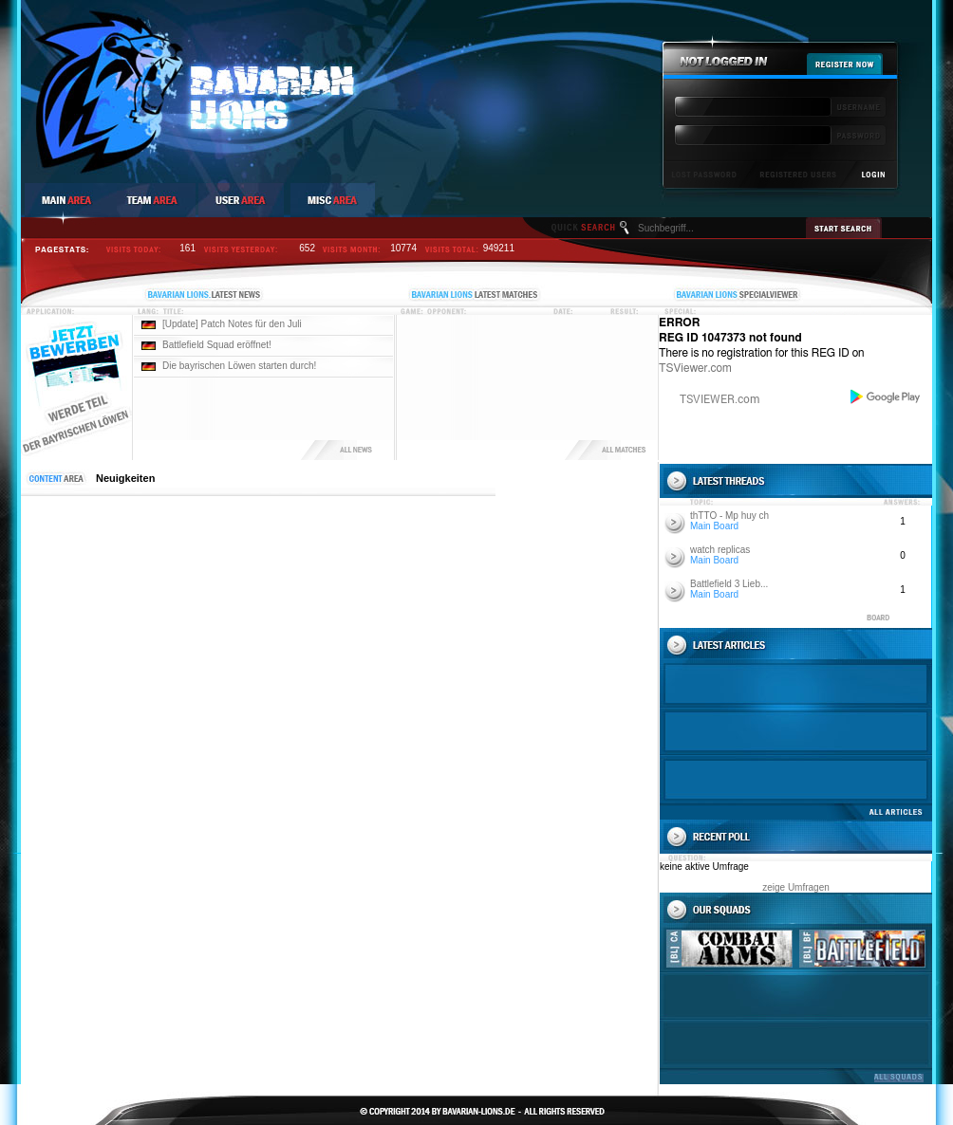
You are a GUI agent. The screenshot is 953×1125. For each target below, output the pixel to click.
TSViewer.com (695, 368)
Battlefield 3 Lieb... (729, 584)
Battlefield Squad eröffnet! (216, 345)
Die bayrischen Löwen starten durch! (239, 365)
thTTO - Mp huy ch (729, 515)
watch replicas (720, 549)
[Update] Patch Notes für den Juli (232, 324)
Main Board (714, 526)
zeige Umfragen (796, 887)
